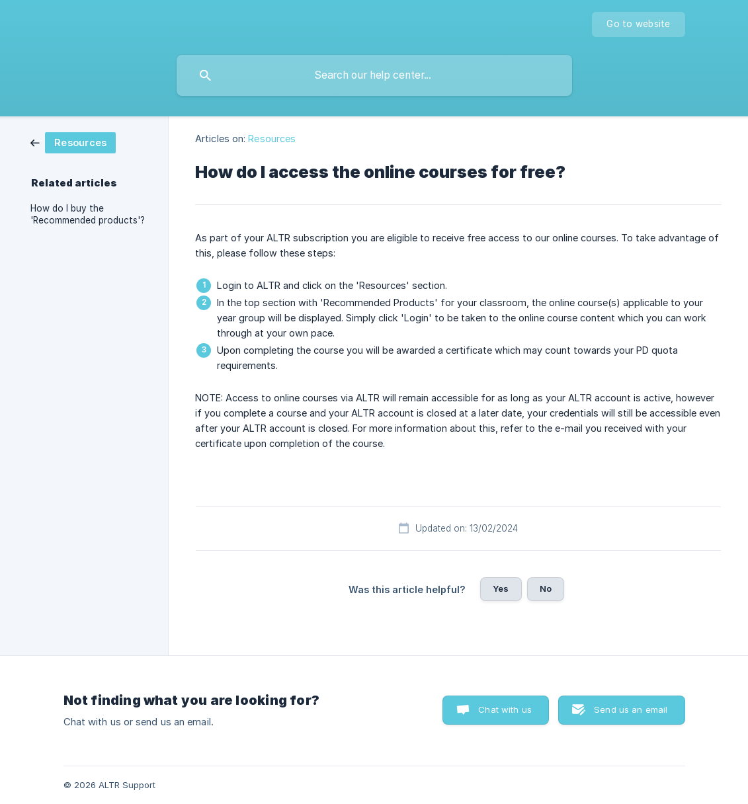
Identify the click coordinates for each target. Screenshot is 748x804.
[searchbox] (374, 75)
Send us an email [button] (630, 709)
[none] (638, 24)
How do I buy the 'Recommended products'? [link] (87, 214)
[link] (73, 142)
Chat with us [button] (505, 709)
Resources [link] (272, 138)
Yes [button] (501, 588)
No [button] (546, 588)
